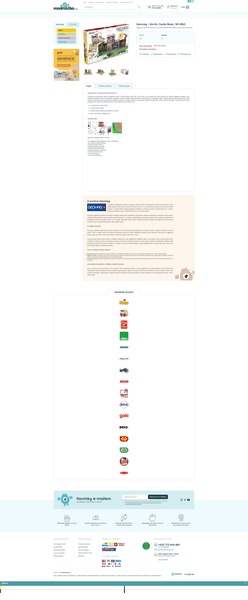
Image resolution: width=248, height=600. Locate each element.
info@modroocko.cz (165, 550)
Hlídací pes (125, 86)
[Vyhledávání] (112, 7)
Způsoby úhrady (82, 547)
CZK (189, 1)
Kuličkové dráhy (146, 575)
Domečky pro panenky (121, 575)
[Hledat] (139, 7)
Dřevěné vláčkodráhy (156, 575)
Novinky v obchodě (112, 2)
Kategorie (60, 24)
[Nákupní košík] (187, 7)
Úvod (84, 2)
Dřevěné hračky (72, 575)
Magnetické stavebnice (93, 575)
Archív (55, 575)
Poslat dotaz (144, 54)
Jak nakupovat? (58, 547)
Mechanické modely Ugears (134, 575)
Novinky (62, 34)
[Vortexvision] (189, 574)
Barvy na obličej (111, 575)
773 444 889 (156, 8)
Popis (89, 86)
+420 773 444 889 (169, 545)
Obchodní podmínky (59, 550)
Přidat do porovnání (184, 54)
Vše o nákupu (100, 2)
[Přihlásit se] (168, 7)
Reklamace (81, 556)
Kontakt (91, 2)
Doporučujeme (64, 38)
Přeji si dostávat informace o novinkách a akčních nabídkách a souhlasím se (146, 502)
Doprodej (62, 42)
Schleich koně (103, 575)
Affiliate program (58, 556)
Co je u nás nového (59, 553)
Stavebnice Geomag (62, 575)
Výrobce (73, 24)
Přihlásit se (173, 8)
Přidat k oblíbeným (170, 54)
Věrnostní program (83, 550)
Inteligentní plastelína (82, 575)
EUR (193, 1)
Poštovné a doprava (84, 544)
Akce (61, 30)
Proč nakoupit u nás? (126, 2)
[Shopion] (176, 574)
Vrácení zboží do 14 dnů (85, 553)
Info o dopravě (159, 46)
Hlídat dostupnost (156, 54)
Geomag (164, 35)
